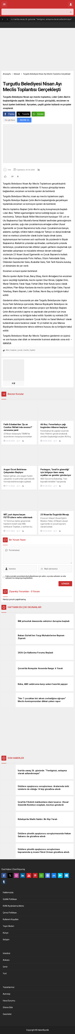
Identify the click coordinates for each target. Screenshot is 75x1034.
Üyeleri (32, 350)
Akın (8, 350)
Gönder (38, 114)
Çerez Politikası (10, 913)
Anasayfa (7, 74)
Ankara (6, 960)
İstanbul (6, 953)
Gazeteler (7, 1014)
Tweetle (23, 114)
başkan (13, 350)
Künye (5, 933)
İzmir (5, 967)
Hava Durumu (9, 1001)
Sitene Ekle (8, 1007)
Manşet (17, 74)
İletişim (6, 939)
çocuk (19, 350)
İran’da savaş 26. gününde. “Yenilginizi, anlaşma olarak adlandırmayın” (43, 19)
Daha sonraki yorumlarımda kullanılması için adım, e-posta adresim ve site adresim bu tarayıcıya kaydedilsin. (35, 577)
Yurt (5, 973)
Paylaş (8, 114)
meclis (26, 350)
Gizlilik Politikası (10, 899)
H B (9, 170)
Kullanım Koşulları (11, 919)
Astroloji (6, 994)
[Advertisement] (37, 49)
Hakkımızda (8, 892)
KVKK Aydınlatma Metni (13, 906)
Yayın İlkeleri (8, 926)
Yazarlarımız (8, 987)
